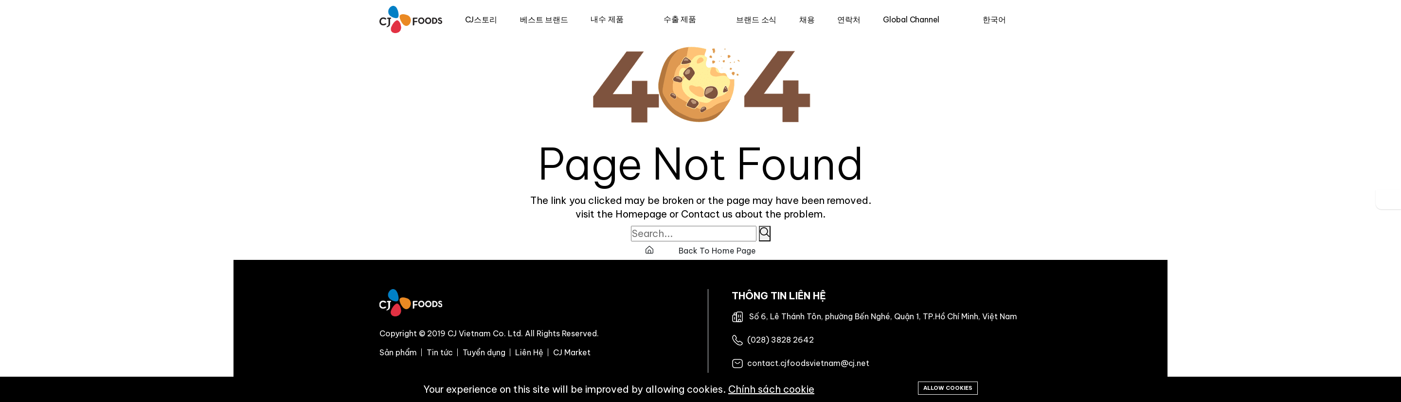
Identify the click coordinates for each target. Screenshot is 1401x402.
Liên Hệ (529, 352)
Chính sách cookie (771, 389)
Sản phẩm (398, 352)
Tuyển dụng (484, 352)
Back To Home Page (701, 251)
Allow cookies (947, 387)
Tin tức (440, 352)
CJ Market (572, 352)
